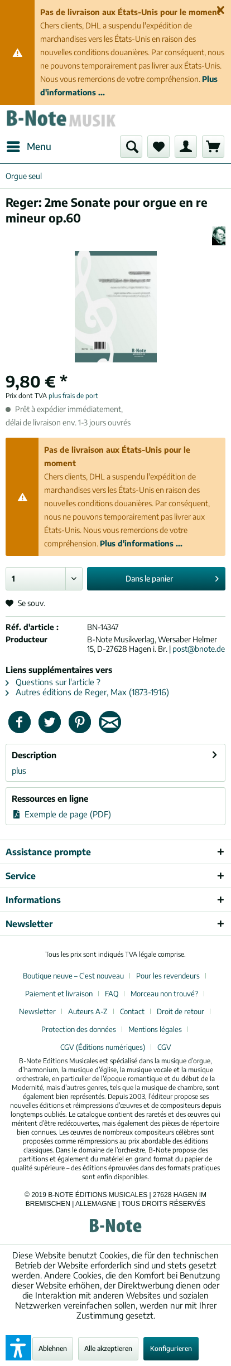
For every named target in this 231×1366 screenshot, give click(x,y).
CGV (164, 1047)
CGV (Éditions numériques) (102, 1047)
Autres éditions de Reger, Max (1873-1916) (87, 692)
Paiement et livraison (59, 993)
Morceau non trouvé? (164, 993)
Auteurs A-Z (88, 1011)
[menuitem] (28, 146)
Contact (132, 1011)
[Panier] (213, 146)
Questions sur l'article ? (53, 682)
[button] (18, 1347)
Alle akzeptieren (108, 1348)
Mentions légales (155, 1029)
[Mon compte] (186, 146)
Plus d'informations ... (141, 543)
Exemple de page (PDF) (61, 814)
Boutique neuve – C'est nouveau (73, 975)
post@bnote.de (198, 648)
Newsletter (37, 1011)
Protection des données (78, 1029)
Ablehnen (52, 1348)
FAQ (111, 993)
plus (19, 771)
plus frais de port (73, 395)
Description (34, 755)
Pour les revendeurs (168, 975)
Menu (29, 145)
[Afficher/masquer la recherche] (131, 146)
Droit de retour (180, 1011)
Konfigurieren (171, 1348)
